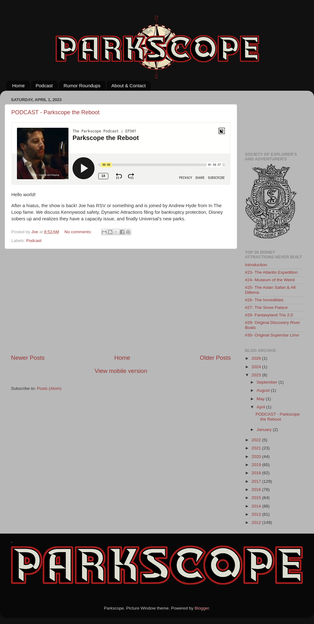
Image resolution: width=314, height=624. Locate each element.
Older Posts (215, 357)
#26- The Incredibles (264, 300)
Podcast (44, 85)
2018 (257, 473)
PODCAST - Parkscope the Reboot (55, 112)
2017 (257, 481)
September (268, 382)
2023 (257, 375)
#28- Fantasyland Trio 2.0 (269, 315)
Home (18, 85)
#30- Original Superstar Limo (272, 335)
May (261, 398)
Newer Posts (28, 357)
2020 (257, 456)
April (261, 407)
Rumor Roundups (81, 85)
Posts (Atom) (49, 388)
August (264, 390)
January (265, 429)
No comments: (78, 231)
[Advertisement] (121, 301)
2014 (257, 506)
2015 (257, 497)
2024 (257, 366)
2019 (257, 464)
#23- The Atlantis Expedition (271, 272)
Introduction (256, 264)
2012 (257, 522)
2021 (257, 448)
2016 (257, 489)
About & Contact (128, 85)
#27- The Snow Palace (266, 307)
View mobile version (121, 371)
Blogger (202, 608)
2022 (257, 440)
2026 (257, 358)
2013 (257, 514)
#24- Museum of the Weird (270, 279)
